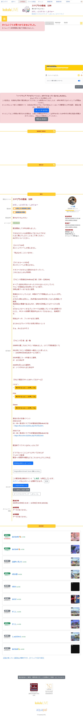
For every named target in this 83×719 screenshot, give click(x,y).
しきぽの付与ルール (20, 485)
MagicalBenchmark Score (27, 471)
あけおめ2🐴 (16, 537)
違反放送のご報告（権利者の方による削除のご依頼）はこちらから (41, 677)
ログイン (16, 481)
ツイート (79, 87)
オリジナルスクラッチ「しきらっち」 (27, 494)
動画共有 (58, 1)
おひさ (14, 599)
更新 (46, 481)
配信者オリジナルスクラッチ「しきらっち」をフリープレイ (48, 14)
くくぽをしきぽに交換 (21, 490)
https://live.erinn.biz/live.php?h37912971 (28, 426)
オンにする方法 (41, 110)
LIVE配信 (22, 1)
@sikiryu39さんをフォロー (23, 463)
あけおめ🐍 (16, 649)
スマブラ (16, 223)
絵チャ (13, 1)
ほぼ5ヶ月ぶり (17, 562)
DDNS (68, 1)
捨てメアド (4, 1)
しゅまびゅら (16, 636)
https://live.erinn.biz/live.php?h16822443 (28, 435)
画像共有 (49, 1)
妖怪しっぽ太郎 (37, 11)
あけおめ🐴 (16, 549)
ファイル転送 (32, 1)
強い (44, 11)
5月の (14, 587)
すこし (14, 611)
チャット (40, 1)
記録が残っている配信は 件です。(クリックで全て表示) (23, 658)
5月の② (15, 574)
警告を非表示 (41, 119)
